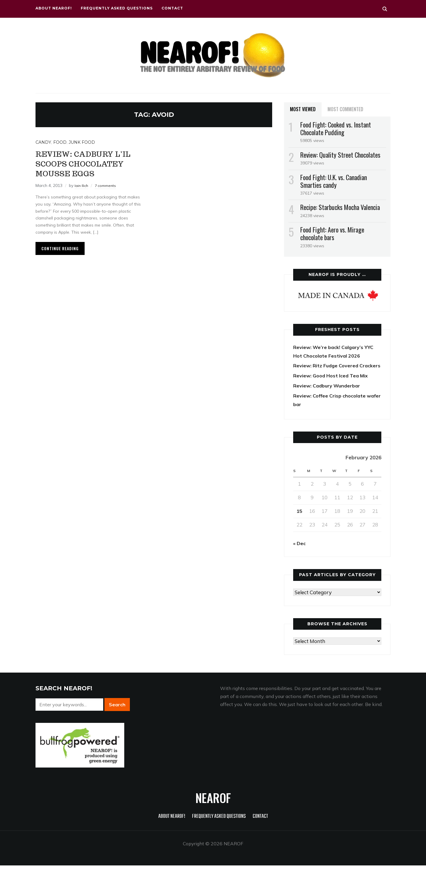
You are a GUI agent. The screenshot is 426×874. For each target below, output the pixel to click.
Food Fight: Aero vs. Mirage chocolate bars (332, 233)
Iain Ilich (82, 185)
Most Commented (345, 109)
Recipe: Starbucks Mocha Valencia (340, 207)
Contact (172, 8)
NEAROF (213, 806)
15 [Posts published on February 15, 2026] (299, 519)
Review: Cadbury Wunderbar (328, 394)
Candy (43, 142)
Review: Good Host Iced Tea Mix (332, 384)
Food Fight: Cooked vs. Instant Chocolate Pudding (335, 128)
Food (60, 142)
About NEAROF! (54, 8)
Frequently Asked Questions (117, 8)
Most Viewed (303, 109)
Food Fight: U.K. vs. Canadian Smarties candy (333, 181)
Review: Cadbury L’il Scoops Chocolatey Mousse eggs (92, 163)
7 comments (107, 185)
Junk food (82, 142)
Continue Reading (60, 248)
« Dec (299, 552)
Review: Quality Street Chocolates (340, 154)
